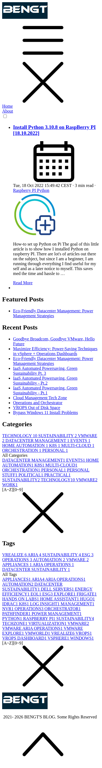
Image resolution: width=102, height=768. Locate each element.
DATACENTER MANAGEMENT (37, 440)
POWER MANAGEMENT (57, 613)
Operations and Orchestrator (37, 402)
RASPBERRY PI (39, 618)
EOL (36, 594)
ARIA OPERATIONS (53, 564)
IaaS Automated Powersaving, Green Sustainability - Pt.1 (45, 390)
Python (43, 190)
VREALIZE (14, 554)
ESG (87, 554)
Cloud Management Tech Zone (40, 397)
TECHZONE (15, 623)
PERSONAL (55, 450)
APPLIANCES (17, 564)
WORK (10, 484)
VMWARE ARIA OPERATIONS (33, 628)
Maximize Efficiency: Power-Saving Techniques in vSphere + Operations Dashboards (55, 351)
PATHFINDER (17, 613)
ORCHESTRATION (22, 450)
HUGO (87, 599)
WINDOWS (82, 638)
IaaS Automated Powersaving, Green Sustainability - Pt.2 (45, 380)
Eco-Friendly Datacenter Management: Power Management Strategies (53, 313)
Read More (23, 282)
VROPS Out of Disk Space (36, 407)
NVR (8, 608)
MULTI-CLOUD (77, 445)
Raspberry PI (25, 190)
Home (7, 106)
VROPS (84, 633)
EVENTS (80, 440)
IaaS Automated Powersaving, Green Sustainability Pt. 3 (45, 371)
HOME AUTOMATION (25, 445)
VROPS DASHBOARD (25, 638)
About (7, 111)
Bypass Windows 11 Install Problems (45, 412)
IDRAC (10, 603)
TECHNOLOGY (20, 435)
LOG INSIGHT (45, 603)
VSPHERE (59, 638)
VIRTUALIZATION (47, 623)
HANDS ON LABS (21, 599)
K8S (55, 445)
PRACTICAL (57, 475)
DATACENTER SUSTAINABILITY (36, 569)
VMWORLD (38, 633)
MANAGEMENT (77, 603)
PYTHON (12, 618)
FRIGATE (87, 594)
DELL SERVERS (58, 589)
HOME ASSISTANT (60, 599)
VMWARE (86, 479)
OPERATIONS (17, 559)
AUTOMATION (49, 559)
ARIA (34, 554)
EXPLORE (65, 594)
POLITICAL (31, 475)
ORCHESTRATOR (63, 608)
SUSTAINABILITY (58, 435)
